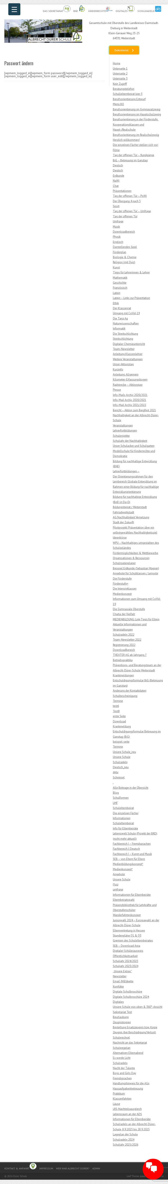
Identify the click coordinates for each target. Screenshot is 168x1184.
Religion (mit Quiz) (124, 262)
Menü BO (118, 104)
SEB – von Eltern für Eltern (129, 859)
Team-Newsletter (124, 349)
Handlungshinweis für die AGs (131, 1083)
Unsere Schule (121, 757)
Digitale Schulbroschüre (127, 991)
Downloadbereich (124, 232)
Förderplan (119, 252)
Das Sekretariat (56, 9)
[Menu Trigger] (14, 9)
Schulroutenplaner (124, 563)
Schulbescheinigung (125, 696)
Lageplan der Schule (125, 1134)
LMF (115, 803)
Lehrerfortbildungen (125, 430)
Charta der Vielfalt (124, 614)
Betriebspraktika (123, 660)
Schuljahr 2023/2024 (125, 966)
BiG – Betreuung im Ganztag (130, 160)
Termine (118, 701)
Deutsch (118, 165)
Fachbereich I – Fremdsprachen (132, 844)
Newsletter (119, 976)
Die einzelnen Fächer (125, 813)
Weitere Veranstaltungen (128, 359)
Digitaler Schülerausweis (128, 951)
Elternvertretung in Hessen (129, 930)
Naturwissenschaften (126, 323)
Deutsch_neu (121, 767)
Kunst (116, 267)
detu (115, 772)
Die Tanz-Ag (120, 318)
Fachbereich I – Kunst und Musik (132, 854)
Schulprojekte (121, 436)
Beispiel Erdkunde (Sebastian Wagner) (136, 568)
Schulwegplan (121, 1048)
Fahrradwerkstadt (123, 512)
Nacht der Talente (124, 1068)
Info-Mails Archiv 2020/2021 (130, 395)
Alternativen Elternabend (128, 1053)
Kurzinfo (118, 369)
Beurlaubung (121, 1017)
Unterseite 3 (120, 78)
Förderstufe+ (120, 583)
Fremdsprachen (122, 1078)
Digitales (125, 9)
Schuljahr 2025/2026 (125, 1144)
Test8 (116, 711)
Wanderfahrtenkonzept (127, 915)
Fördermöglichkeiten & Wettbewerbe (135, 553)
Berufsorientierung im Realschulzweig (136, 135)
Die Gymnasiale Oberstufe (129, 609)
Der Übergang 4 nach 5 (127, 201)
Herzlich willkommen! (126, 140)
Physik (117, 237)
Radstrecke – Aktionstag (127, 385)
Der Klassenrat (122, 308)
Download (119, 721)
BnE (79, 9)
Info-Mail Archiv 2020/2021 (129, 400)
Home (116, 63)
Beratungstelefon (123, 89)
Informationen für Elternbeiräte (132, 895)
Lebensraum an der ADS (127, 1114)
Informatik (119, 328)
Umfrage (118, 221)
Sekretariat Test (122, 1012)
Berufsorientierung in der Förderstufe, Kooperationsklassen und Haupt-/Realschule (135, 124)
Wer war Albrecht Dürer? (72, 1168)
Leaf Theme (133, 1176)
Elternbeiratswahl (124, 900)
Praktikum (119, 1093)
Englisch (118, 242)
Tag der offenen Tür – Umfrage (132, 211)
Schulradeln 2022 (123, 634)
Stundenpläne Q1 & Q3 (127, 935)
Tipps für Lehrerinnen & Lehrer (131, 272)
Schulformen (121, 798)
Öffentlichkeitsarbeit (125, 956)
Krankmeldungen (123, 675)
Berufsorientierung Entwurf (129, 99)
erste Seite (119, 716)
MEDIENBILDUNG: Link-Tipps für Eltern (136, 619)
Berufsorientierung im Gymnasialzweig (136, 109)
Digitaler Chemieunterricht (129, 344)
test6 (116, 706)
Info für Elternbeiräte (125, 828)
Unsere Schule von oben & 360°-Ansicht (137, 1007)
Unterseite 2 (120, 73)
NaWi (116, 181)
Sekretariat (121, 50)
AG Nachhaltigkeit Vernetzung (131, 517)
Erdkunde (118, 175)
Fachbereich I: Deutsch (126, 849)
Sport (116, 206)
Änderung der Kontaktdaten (129, 691)
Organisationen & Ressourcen (131, 558)
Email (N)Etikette (123, 981)
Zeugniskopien (122, 1022)
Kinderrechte (100, 9)
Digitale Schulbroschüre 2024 (131, 997)
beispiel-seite (121, 742)
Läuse (116, 1104)
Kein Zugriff (120, 84)
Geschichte (119, 283)
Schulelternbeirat (123, 808)
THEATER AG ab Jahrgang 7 (130, 655)
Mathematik (120, 278)
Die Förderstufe (122, 578)
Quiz (115, 884)
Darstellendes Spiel (125, 247)
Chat (116, 186)
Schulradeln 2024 (123, 1139)
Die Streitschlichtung (125, 334)
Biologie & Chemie (124, 257)
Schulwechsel (121, 1037)
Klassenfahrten (122, 1098)
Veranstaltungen (123, 425)
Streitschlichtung (123, 339)
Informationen (121, 818)
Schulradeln (149, 9)
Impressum (46, 1168)
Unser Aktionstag (123, 364)
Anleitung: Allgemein (125, 374)
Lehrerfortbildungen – (126, 471)
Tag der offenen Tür (125, 216)
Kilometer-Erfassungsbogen (130, 379)
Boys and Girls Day (124, 1073)
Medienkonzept (122, 594)
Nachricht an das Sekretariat (130, 1042)
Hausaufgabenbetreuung (128, 1088)
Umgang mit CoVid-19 (126, 313)
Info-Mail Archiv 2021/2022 (129, 405)
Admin (96, 1168)
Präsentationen (122, 191)
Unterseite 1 (120, 68)
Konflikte (118, 986)
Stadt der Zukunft (123, 522)
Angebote (119, 874)
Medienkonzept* (123, 869)
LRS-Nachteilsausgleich (127, 1109)
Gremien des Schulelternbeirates (133, 940)
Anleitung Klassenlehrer (127, 354)
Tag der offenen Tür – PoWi (130, 196)
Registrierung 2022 (124, 645)
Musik (116, 227)
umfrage (118, 889)
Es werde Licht (121, 1058)
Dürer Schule (20, 1176)
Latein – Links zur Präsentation (131, 298)
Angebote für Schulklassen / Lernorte (135, 573)
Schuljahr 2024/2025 (125, 961)
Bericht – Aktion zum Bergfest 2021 (134, 410)
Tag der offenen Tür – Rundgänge (133, 155)
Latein (116, 293)
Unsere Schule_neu (124, 752)
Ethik (116, 303)
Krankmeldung (122, 726)
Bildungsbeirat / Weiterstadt (130, 507)
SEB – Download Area (126, 946)
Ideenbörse (120, 537)
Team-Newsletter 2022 (127, 639)
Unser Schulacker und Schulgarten (133, 446)
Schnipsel (119, 777)
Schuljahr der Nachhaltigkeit (130, 441)
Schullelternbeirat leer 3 (127, 94)
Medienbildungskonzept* (128, 864)
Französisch (120, 288)
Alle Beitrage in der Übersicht (130, 788)
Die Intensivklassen (124, 588)
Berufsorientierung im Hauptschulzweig (137, 114)
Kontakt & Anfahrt (20, 1166)
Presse (117, 390)
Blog (116, 793)
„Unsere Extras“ (122, 971)
